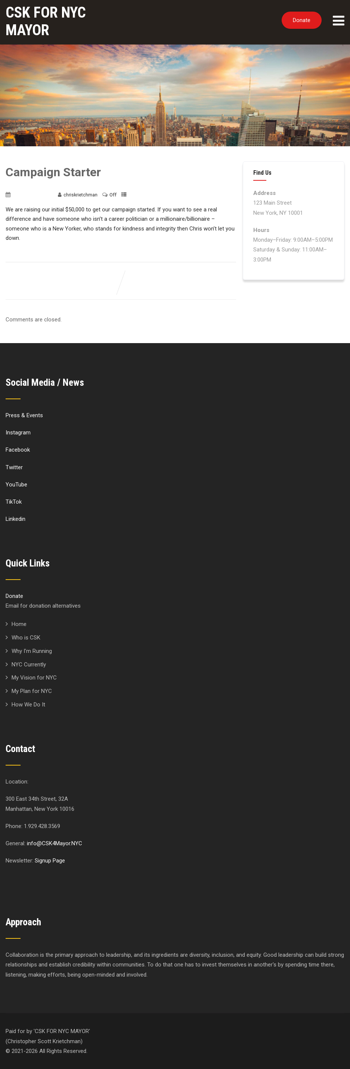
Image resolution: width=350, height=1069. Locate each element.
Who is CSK (26, 637)
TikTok (14, 501)
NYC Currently (29, 664)
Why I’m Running (32, 651)
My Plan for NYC (32, 691)
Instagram (18, 432)
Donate (301, 20)
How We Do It (28, 704)
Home (19, 624)
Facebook (18, 449)
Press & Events (24, 415)
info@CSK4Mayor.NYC (54, 843)
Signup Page (50, 860)
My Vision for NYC (34, 677)
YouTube (16, 484)
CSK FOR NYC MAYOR (46, 21)
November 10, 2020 (32, 195)
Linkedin (15, 519)
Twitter (14, 467)
